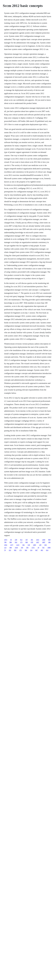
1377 (11, 545)
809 (49, 539)
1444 (43, 539)
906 (11, 542)
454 (45, 545)
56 (11, 539)
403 (42, 550)
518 (29, 545)
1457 (37, 542)
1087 (43, 542)
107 (27, 539)
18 (38, 547)
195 (22, 547)
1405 (34, 545)
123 (5, 547)
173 (21, 542)
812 (21, 539)
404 (11, 547)
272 (20, 550)
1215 (17, 545)
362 (23, 545)
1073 (5, 539)
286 (49, 542)
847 (36, 550)
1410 (16, 547)
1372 (33, 547)
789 (5, 542)
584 (26, 550)
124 (31, 550)
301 (32, 539)
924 (16, 542)
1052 (5, 545)
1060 (49, 547)
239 (16, 539)
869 (27, 542)
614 (47, 550)
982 (15, 550)
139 (40, 545)
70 (5, 550)
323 (10, 550)
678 (32, 542)
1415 (37, 539)
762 (43, 547)
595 (27, 547)
